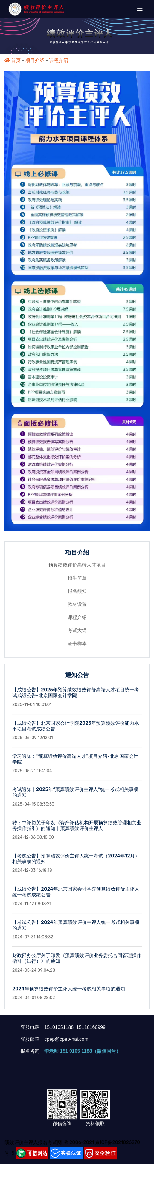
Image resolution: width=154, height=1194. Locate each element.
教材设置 (77, 607)
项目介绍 (35, 60)
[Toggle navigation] (140, 8)
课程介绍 (58, 60)
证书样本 (77, 646)
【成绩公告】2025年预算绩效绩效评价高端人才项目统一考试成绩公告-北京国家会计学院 (75, 695)
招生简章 (77, 581)
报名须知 (77, 594)
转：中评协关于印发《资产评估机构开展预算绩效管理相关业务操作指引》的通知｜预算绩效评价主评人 (76, 828)
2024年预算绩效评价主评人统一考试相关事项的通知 (68, 991)
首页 (12, 60)
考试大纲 (77, 633)
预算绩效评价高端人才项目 (77, 568)
